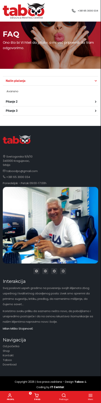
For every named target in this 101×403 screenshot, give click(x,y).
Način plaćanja (15, 81)
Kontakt (8, 355)
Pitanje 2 (11, 101)
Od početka (11, 346)
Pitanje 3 (11, 111)
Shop (6, 351)
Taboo (7, 360)
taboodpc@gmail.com (20, 171)
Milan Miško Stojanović (18, 328)
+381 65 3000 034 (88, 10)
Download (10, 364)
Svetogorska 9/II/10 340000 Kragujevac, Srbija (17, 161)
